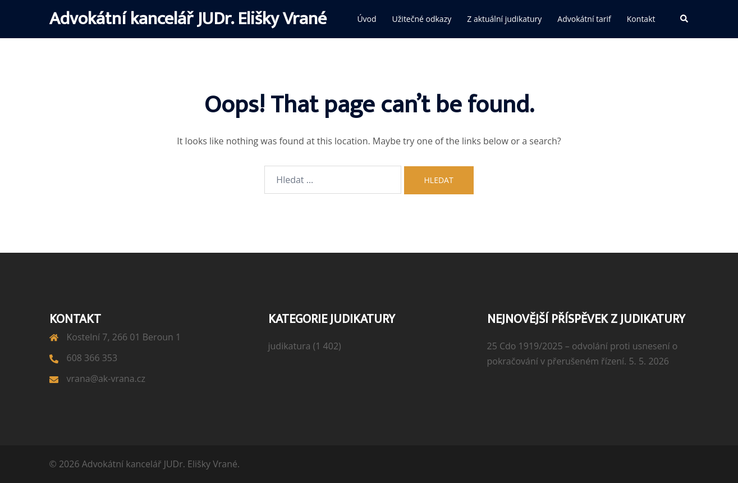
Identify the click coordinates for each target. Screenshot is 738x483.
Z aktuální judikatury (504, 18)
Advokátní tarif (584, 18)
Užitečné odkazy (422, 18)
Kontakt (641, 18)
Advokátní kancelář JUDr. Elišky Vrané (188, 19)
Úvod (366, 18)
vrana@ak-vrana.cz (106, 378)
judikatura (289, 346)
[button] (684, 19)
